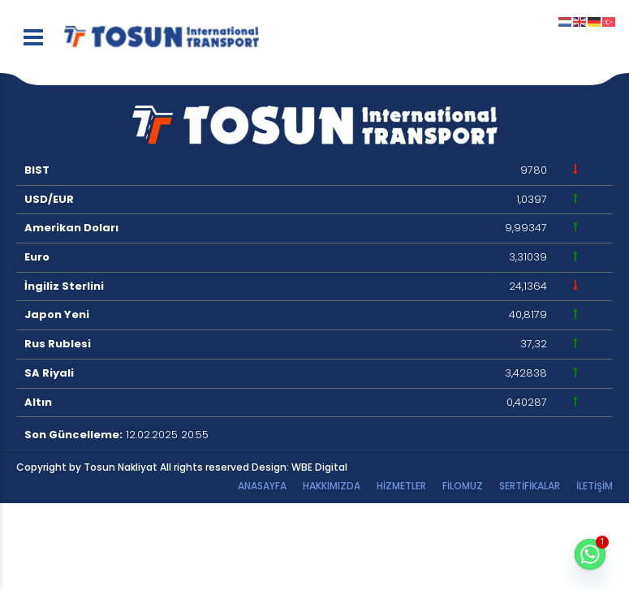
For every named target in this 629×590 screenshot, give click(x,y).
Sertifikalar (529, 486)
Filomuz (462, 486)
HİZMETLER (401, 486)
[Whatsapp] (590, 554)
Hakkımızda (331, 486)
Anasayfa (262, 486)
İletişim (594, 486)
